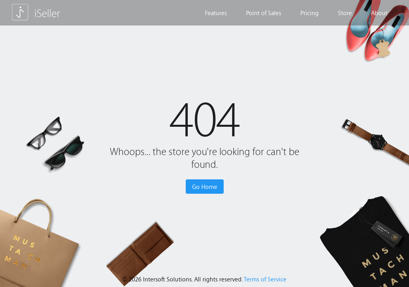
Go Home (204, 186)
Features (216, 13)
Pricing (309, 13)
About (379, 13)
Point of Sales (263, 13)
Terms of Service (265, 279)
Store (345, 13)
